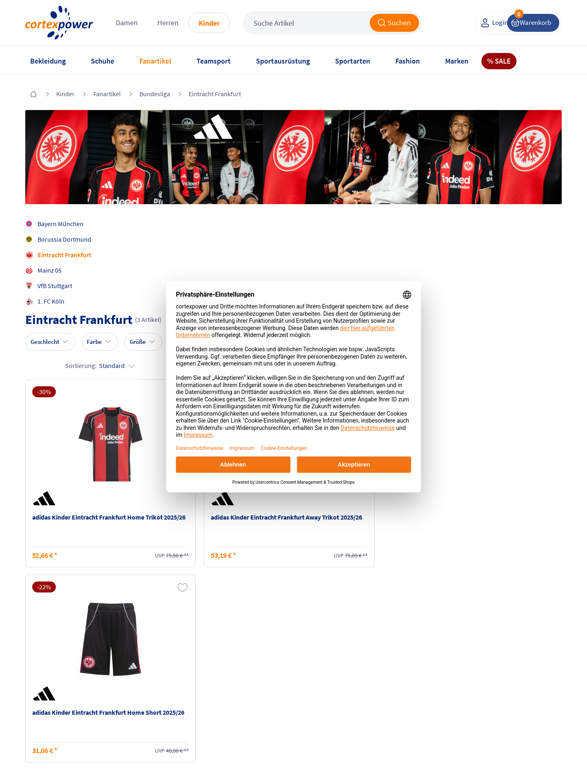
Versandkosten (139, 653)
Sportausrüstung (283, 61)
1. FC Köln (55, 295)
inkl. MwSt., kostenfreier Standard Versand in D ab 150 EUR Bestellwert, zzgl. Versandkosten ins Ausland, (179, 566)
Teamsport (213, 61)
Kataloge (131, 684)
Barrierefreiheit (229, 700)
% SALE (499, 61)
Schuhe (102, 61)
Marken (456, 61)
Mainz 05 (54, 264)
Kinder (219, 24)
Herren (177, 24)
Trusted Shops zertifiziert (418, 749)
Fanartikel (155, 61)
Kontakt (40, 669)
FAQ (34, 653)
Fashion (407, 61)
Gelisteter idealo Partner (524, 749)
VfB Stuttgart (59, 279)
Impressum (223, 653)
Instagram (401, 653)
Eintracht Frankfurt (215, 89)
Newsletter (44, 684)
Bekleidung (48, 61)
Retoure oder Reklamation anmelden (334, 657)
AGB (214, 669)
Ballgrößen (134, 700)
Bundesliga (154, 89)
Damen (137, 24)
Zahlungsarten (139, 669)
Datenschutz (225, 684)
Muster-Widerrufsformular (334, 693)
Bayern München (65, 218)
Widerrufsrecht (318, 678)
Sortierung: (523, 243)
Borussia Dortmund (68, 233)
